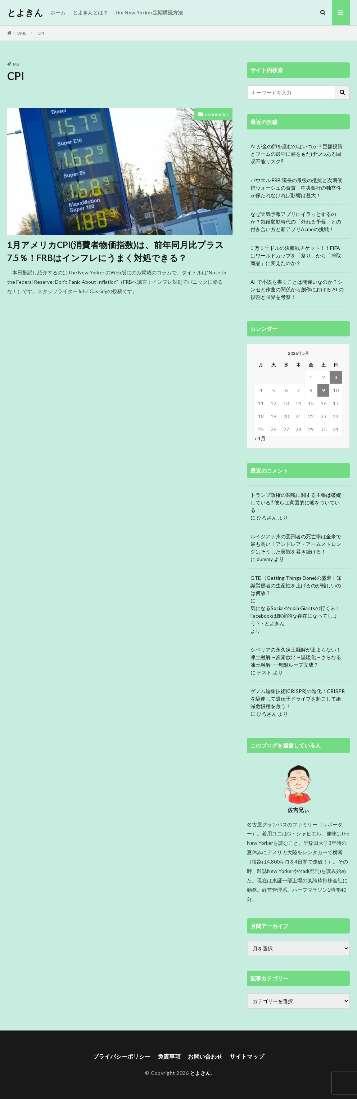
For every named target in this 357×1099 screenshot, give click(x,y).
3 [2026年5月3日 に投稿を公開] (335, 377)
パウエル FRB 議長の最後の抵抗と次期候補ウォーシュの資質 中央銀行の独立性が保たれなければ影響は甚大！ (296, 187)
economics (217, 114)
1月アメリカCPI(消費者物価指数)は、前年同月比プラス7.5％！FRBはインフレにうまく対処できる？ (115, 251)
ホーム (57, 12)
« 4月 (260, 438)
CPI (40, 33)
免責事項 (169, 1056)
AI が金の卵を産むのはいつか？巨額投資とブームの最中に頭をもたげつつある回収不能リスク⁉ (296, 153)
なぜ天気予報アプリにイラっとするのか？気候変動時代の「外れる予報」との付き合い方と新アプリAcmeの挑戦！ (295, 221)
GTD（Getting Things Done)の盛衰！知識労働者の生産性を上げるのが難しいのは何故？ (296, 585)
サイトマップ (247, 1056)
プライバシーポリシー (121, 1056)
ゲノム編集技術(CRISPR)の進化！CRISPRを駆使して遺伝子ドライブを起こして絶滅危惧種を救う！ (297, 698)
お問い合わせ (205, 1056)
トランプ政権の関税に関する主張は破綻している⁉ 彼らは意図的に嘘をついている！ (295, 502)
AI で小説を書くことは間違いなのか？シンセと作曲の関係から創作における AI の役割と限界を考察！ (297, 289)
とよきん (25, 12)
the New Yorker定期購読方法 (149, 12)
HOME (20, 33)
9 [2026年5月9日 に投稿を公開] (323, 390)
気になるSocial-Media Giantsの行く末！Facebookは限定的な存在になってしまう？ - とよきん (295, 615)
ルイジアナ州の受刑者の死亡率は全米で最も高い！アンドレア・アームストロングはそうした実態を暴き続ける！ (295, 544)
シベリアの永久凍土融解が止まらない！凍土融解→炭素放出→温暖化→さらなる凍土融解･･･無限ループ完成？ (295, 657)
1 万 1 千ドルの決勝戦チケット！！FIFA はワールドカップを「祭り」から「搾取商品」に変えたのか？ (295, 255)
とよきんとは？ (90, 12)
